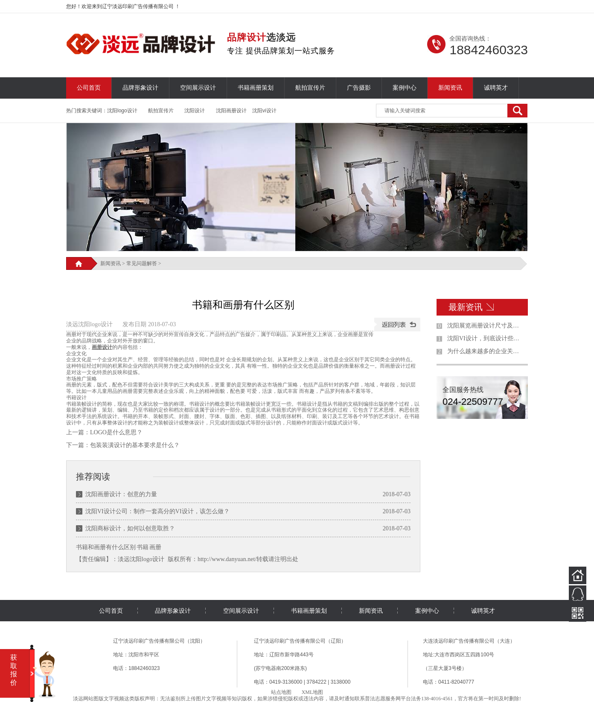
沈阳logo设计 (122, 111)
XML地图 (312, 692)
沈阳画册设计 (231, 111)
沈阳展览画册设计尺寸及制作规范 (485, 325)
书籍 (142, 547)
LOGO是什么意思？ (116, 432)
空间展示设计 (198, 88)
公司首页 (89, 88)
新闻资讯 (450, 88)
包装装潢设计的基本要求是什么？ (135, 445)
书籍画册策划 (256, 88)
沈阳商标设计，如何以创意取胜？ (130, 528)
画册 (155, 547)
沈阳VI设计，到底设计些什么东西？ (485, 338)
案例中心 (404, 88)
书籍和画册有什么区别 (106, 547)
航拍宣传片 (310, 88)
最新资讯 (465, 307)
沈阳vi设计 (264, 111)
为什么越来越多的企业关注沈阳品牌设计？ (485, 351)
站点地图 (281, 692)
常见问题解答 (141, 263)
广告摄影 (359, 88)
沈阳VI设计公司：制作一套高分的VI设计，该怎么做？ (157, 511)
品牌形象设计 (140, 88)
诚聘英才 (496, 88)
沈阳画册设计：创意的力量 (121, 494)
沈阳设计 (194, 111)
